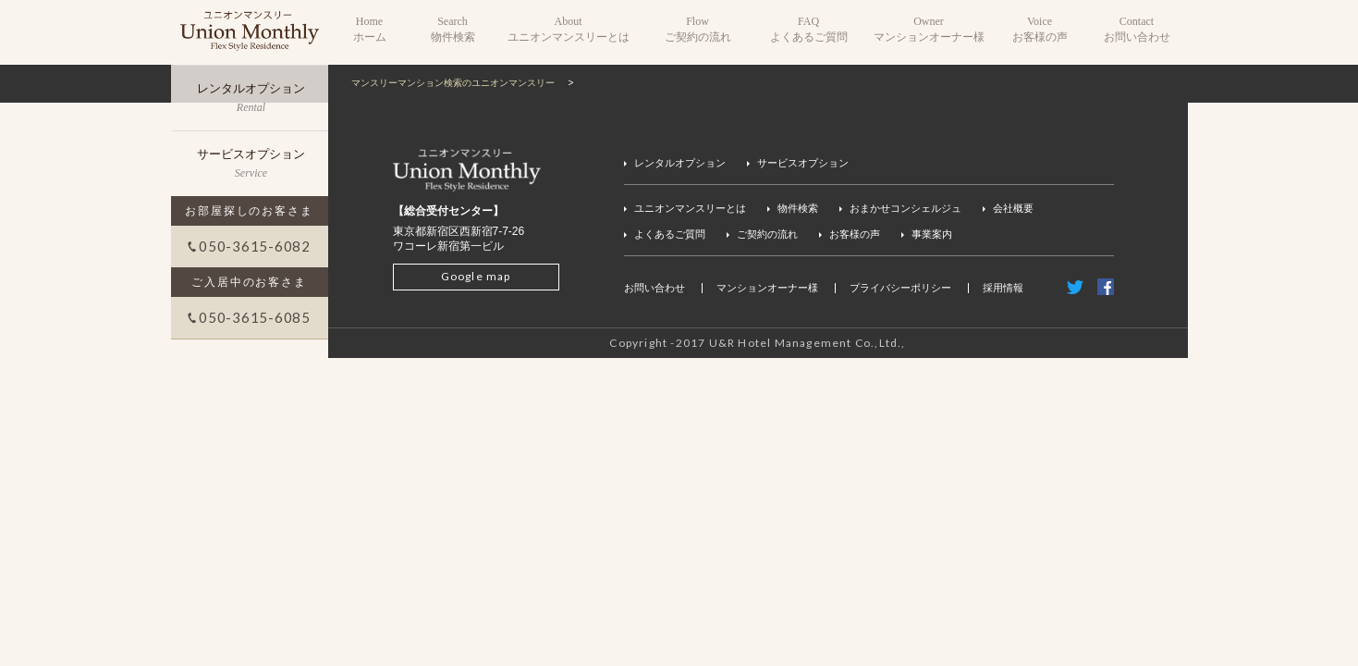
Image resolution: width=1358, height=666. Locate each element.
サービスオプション (803, 162)
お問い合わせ (654, 287)
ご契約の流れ (767, 234)
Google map (476, 276)
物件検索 (797, 208)
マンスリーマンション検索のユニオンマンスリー (453, 83)
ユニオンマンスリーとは (690, 208)
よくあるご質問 (669, 234)
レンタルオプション (680, 162)
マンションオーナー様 (767, 287)
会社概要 (1013, 208)
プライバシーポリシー (900, 287)
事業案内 (931, 234)
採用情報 (1003, 287)
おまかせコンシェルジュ (905, 208)
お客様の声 (854, 234)
